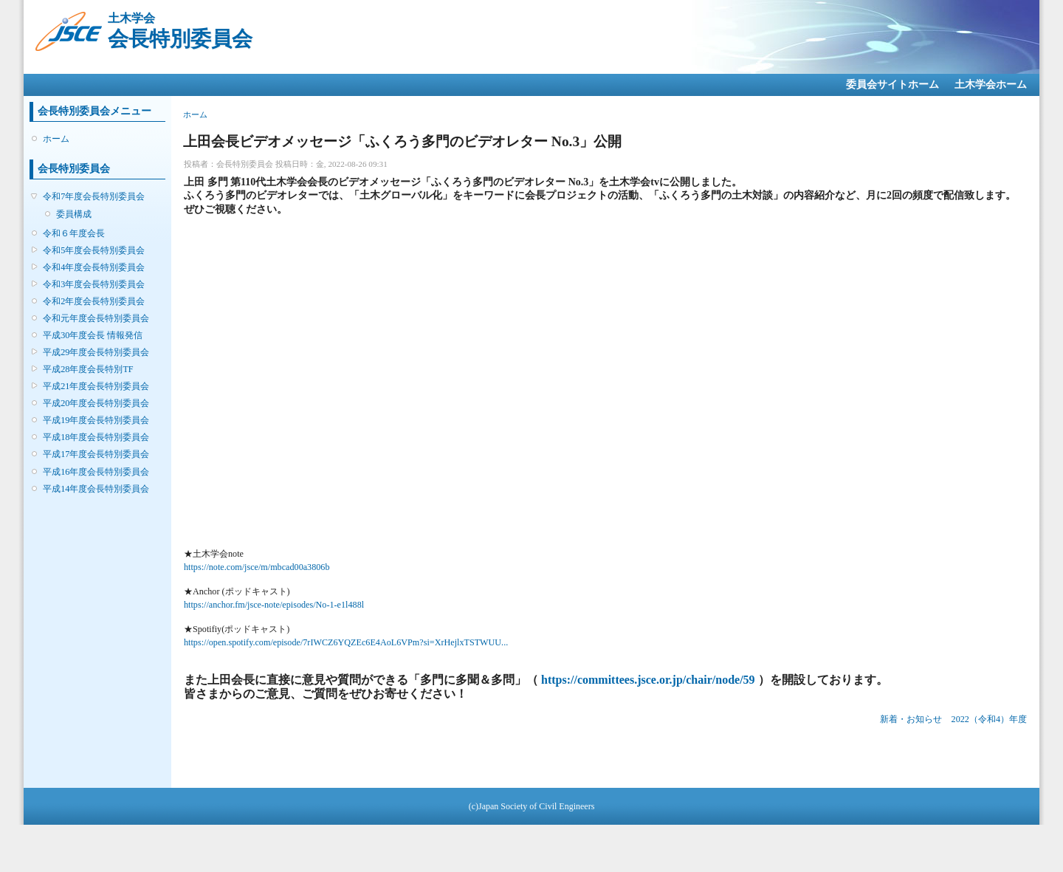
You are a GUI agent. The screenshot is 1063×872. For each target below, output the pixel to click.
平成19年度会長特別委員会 (96, 420)
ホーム (56, 139)
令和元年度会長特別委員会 (96, 318)
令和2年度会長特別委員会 (94, 301)
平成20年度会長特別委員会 (96, 403)
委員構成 (74, 214)
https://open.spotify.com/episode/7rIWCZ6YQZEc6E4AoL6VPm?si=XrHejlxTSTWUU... (346, 642)
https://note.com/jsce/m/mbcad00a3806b (257, 567)
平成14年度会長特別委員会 (96, 489)
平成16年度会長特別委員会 (96, 472)
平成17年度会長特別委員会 (96, 454)
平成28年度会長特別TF (88, 369)
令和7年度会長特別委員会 (94, 196)
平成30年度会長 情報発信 (92, 335)
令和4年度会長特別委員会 (94, 267)
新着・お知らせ (911, 719)
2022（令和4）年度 (989, 719)
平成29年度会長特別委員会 (96, 352)
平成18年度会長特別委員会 (96, 437)
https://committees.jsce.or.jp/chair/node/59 (648, 679)
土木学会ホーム (990, 84)
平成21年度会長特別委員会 (96, 386)
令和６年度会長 (74, 233)
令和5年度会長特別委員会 (94, 250)
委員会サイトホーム (892, 84)
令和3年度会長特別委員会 (94, 284)
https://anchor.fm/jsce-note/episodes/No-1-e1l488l (274, 605)
